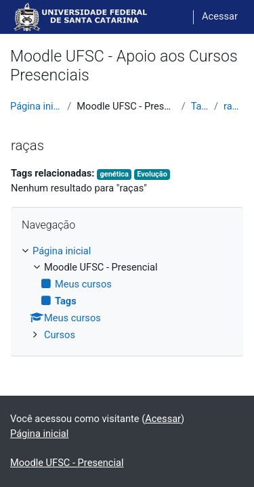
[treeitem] (127, 294)
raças (234, 106)
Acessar (220, 16)
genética (114, 174)
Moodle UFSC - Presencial (66, 463)
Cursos (59, 335)
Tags (200, 106)
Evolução (152, 174)
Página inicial (36, 106)
